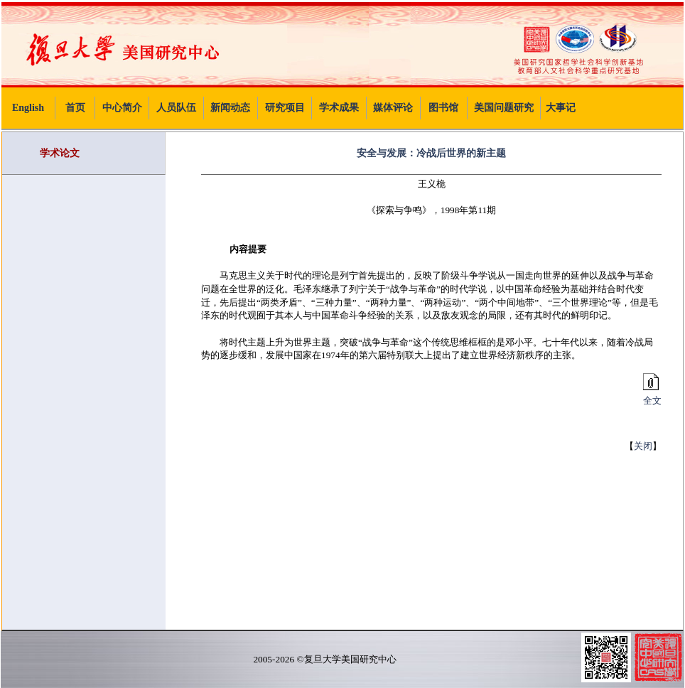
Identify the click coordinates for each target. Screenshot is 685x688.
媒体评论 (393, 107)
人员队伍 (176, 107)
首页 (75, 107)
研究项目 (285, 107)
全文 (650, 396)
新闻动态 (230, 107)
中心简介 (122, 107)
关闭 (643, 446)
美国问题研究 (504, 107)
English (28, 107)
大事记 (561, 107)
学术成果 (339, 107)
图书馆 (443, 107)
